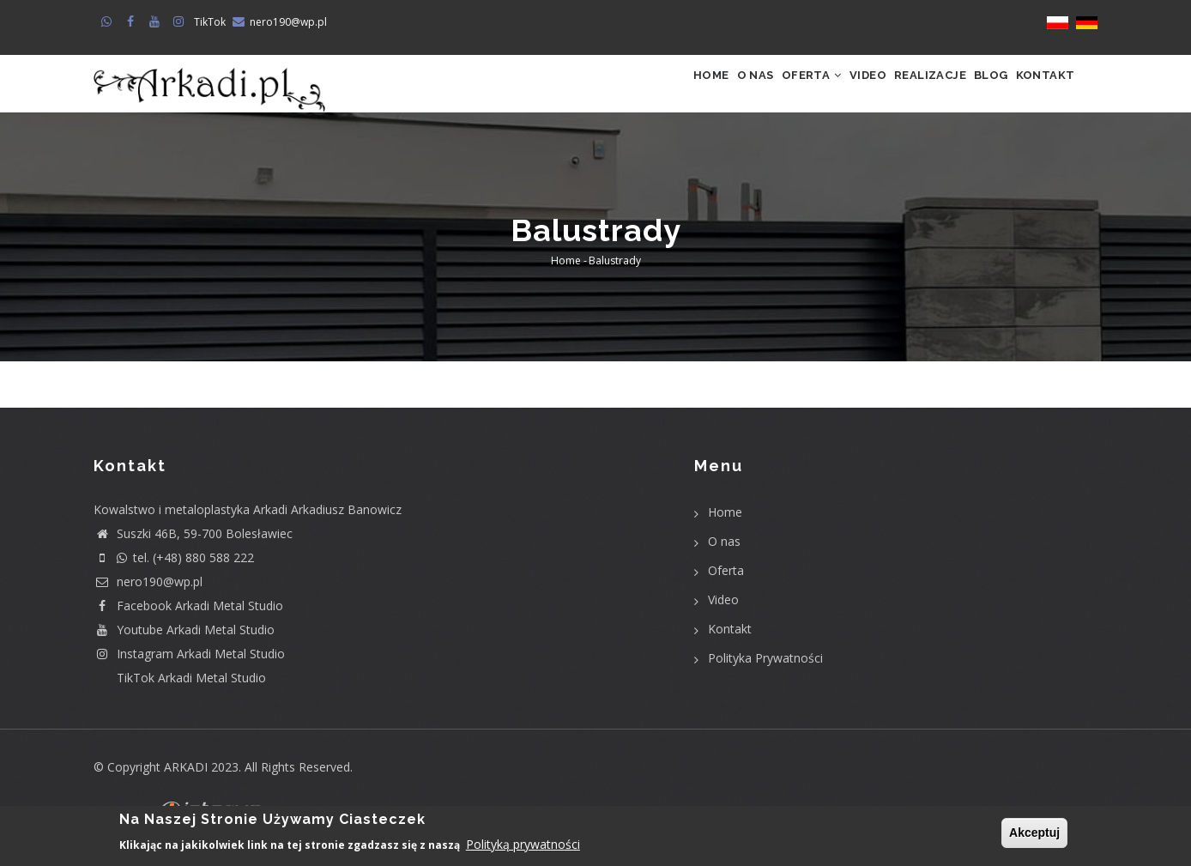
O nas (666, 92)
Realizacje (889, 92)
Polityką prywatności (523, 846)
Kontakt (1037, 92)
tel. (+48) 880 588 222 (174, 575)
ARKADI (186, 785)
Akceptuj (1034, 833)
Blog (967, 92)
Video (811, 92)
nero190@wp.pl (288, 22)
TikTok (210, 22)
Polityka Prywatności (765, 676)
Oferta (738, 92)
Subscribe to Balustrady (159, 415)
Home (607, 92)
